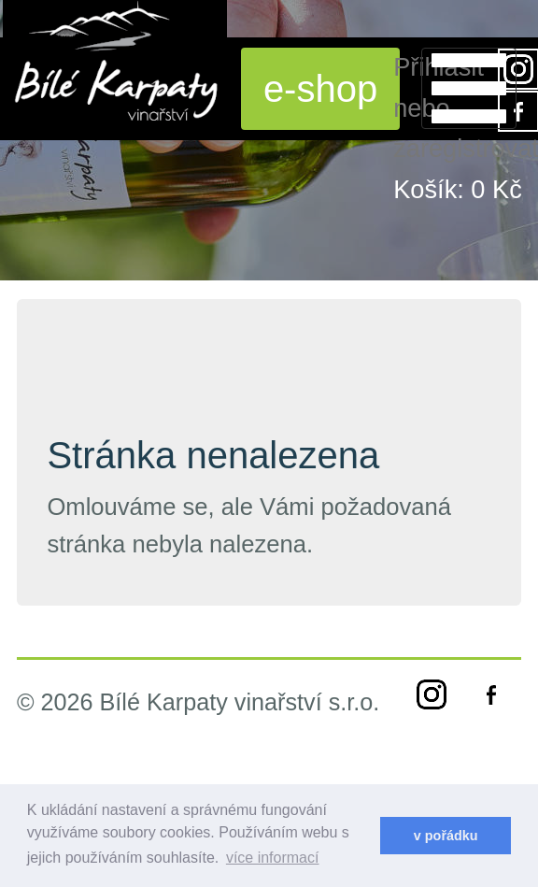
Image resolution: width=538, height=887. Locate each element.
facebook (491, 694)
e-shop (320, 88)
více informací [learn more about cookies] (272, 858)
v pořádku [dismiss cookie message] (446, 835)
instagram (431, 694)
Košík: (457, 189)
